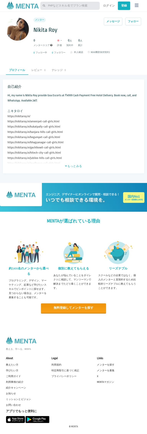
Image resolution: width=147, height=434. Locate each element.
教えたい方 (12, 364)
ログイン (109, 5)
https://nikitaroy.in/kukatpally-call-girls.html (33, 126)
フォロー (133, 21)
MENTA (74, 426)
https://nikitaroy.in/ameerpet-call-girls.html (33, 121)
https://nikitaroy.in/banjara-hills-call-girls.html (35, 132)
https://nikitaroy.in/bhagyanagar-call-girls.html (35, 142)
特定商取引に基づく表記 (65, 370)
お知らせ (11, 393)
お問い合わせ (13, 405)
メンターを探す (105, 364)
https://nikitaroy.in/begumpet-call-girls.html (33, 137)
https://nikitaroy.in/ (18, 116)
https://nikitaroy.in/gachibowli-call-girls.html (34, 147)
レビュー (38, 70)
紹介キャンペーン (16, 387)
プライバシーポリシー (64, 376)
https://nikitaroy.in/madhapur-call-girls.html (33, 163)
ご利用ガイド (13, 376)
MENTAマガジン (105, 381)
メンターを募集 (105, 370)
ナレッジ (59, 70)
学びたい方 (12, 370)
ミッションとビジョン (18, 399)
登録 (124, 5)
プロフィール (17, 70)
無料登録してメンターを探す (73, 308)
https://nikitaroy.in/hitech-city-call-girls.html (34, 152)
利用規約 (56, 364)
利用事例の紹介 (15, 381)
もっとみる (73, 166)
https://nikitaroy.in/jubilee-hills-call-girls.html (34, 158)
